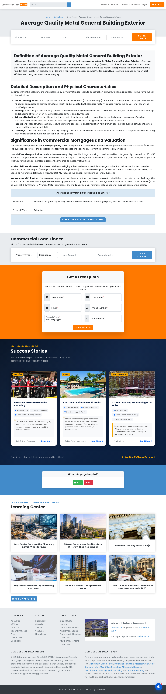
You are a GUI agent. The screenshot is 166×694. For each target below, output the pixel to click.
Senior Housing (115, 670)
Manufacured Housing (96, 670)
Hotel (96, 667)
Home (47, 17)
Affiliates (15, 624)
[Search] (48, 4)
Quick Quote (142, 37)
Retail (110, 663)
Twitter (39, 627)
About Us (15, 620)
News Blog (40, 634)
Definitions (59, 17)
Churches (116, 667)
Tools (123, 4)
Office (104, 663)
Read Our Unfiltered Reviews (138, 457)
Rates (114, 4)
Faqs (13, 634)
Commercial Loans (69, 627)
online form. (143, 636)
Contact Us (116, 627)
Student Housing (136, 670)
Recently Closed (19, 630)
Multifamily (94, 663)
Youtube (39, 630)
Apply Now (82, 328)
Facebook (40, 620)
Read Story (47, 441)
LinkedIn (39, 624)
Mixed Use (105, 667)
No (89, 483)
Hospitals (129, 663)
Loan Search (142, 255)
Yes (77, 483)
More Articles (24, 599)
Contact (133, 4)
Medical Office (142, 663)
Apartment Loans (69, 630)
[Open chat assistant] (158, 686)
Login (144, 4)
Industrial (119, 663)
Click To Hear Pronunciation (83, 219)
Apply (157, 4)
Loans (104, 4)
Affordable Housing (131, 667)
